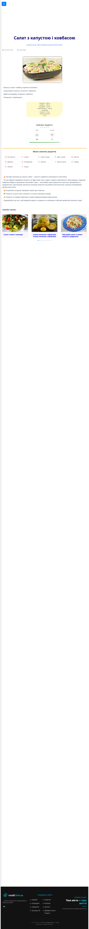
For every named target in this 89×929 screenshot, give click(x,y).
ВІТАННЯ (47, 903)
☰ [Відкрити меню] (4, 4)
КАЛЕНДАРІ (35, 903)
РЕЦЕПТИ (47, 900)
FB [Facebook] (4, 906)
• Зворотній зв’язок (48, 924)
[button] (84, 228)
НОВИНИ (34, 900)
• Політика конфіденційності (47, 922)
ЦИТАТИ (47, 907)
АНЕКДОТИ (35, 907)
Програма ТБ (36, 910)
